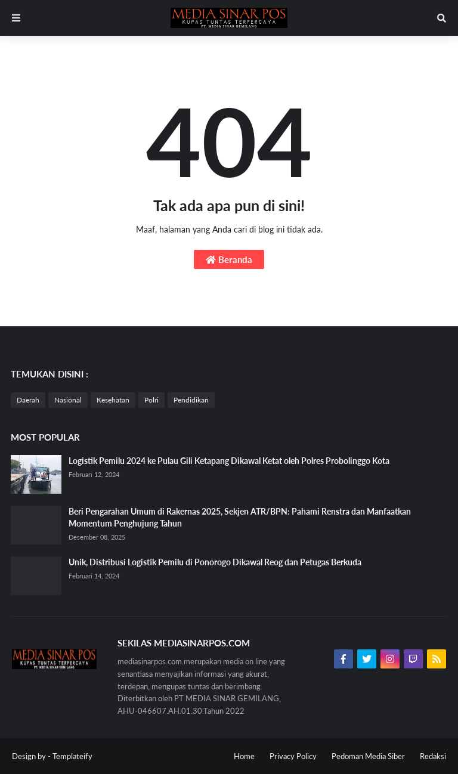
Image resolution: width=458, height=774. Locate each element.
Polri (151, 399)
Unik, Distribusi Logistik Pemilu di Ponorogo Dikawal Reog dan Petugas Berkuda (215, 562)
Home (244, 756)
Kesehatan (113, 399)
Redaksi (433, 756)
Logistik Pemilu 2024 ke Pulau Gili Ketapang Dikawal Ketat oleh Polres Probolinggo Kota (229, 461)
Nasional (68, 399)
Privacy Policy (293, 756)
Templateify (72, 756)
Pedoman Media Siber (368, 756)
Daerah (28, 399)
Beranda (229, 259)
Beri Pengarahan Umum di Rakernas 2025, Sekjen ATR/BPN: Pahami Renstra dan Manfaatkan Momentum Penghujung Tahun (240, 517)
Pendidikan (191, 399)
